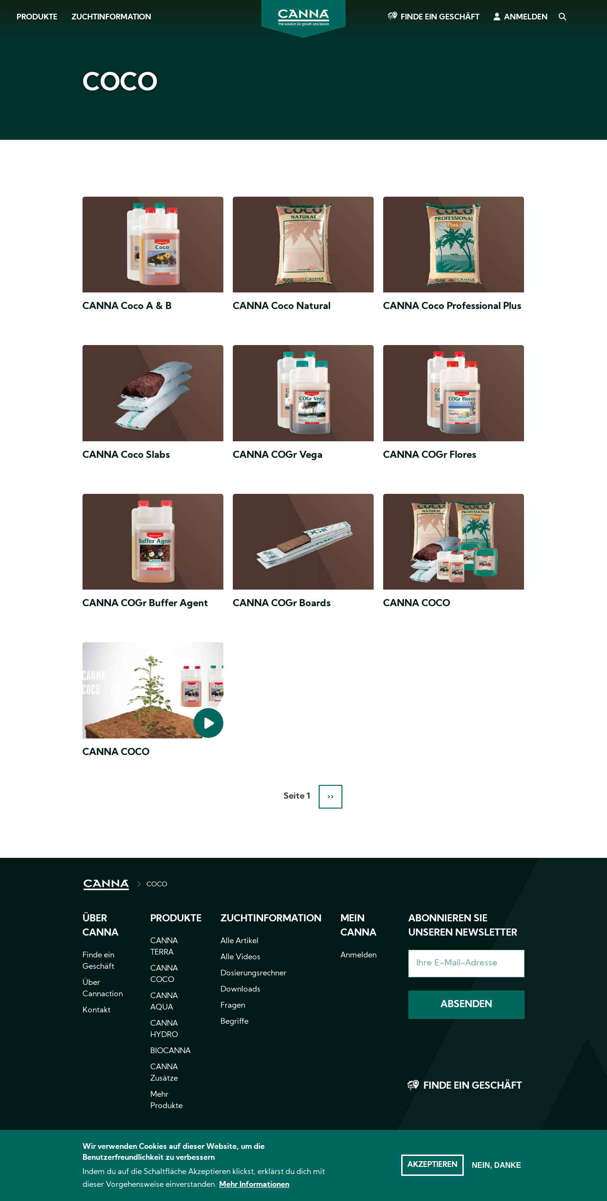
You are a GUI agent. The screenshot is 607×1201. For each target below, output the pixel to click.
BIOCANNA (170, 1051)
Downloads (240, 989)
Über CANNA (101, 926)
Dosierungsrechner (253, 973)
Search (562, 17)
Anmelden (526, 17)
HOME (106, 885)
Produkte (37, 17)
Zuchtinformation (111, 17)
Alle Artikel (239, 941)
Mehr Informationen (254, 1187)
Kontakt (96, 1010)
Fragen (233, 1006)
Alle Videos (240, 957)
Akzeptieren (432, 1167)
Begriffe (234, 1022)
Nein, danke (496, 1168)
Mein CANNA (358, 926)
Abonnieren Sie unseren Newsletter (462, 926)
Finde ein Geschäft (440, 17)
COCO (157, 884)
